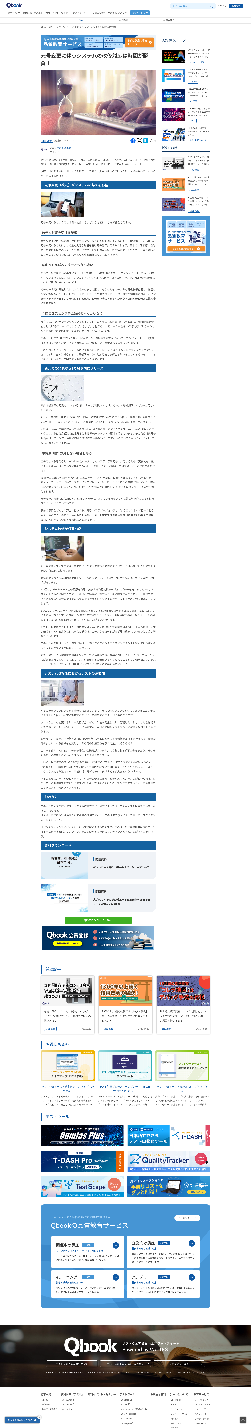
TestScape (126, 1418)
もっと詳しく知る (179, 1363)
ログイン (221, 6)
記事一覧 (12, 12)
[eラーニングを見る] (116, 1277)
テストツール (79, 12)
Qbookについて (116, 12)
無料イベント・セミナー (57, 12)
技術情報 (123, 20)
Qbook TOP (46, 26)
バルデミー (201, 1413)
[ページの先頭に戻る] (243, 1420)
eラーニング (200, 1409)
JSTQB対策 (68, 1399)
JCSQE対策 (68, 1404)
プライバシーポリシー (180, 1413)
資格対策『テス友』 (33, 12)
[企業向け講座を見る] (192, 1243)
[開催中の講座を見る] (116, 1245)
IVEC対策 (67, 1409)
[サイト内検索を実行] (211, 6)
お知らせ (174, 1404)
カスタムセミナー (202, 1404)
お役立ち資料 (99, 12)
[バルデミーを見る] (192, 1277)
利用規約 (174, 1418)
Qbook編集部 (64, 147)
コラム (79, 20)
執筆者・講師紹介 (49, 1409)
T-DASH (125, 1404)
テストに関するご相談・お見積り (125, 1363)
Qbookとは (176, 1399)
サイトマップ (176, 1409)
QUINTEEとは (201, 1423)
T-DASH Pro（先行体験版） (134, 1409)
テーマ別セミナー (202, 1399)
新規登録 (236, 6)
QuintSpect (127, 1423)
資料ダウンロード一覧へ (97, 920)
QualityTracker (128, 1413)
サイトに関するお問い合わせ (72, 1363)
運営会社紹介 (176, 1423)
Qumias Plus (126, 1399)
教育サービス (138, 12)
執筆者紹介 (169, 20)
